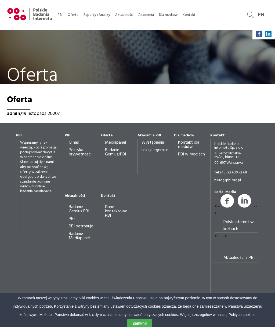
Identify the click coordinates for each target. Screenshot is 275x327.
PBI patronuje (81, 226)
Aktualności (124, 15)
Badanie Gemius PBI (79, 209)
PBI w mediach (191, 154)
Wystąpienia (153, 142)
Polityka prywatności (80, 152)
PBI (60, 15)
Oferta (73, 15)
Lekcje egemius (155, 150)
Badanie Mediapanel (79, 236)
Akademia (146, 15)
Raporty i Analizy (97, 15)
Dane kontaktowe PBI (116, 211)
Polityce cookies (242, 324)
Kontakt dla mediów (188, 144)
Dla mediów (168, 15)
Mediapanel (115, 142)
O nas (74, 142)
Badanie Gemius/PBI (115, 152)
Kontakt (189, 15)
